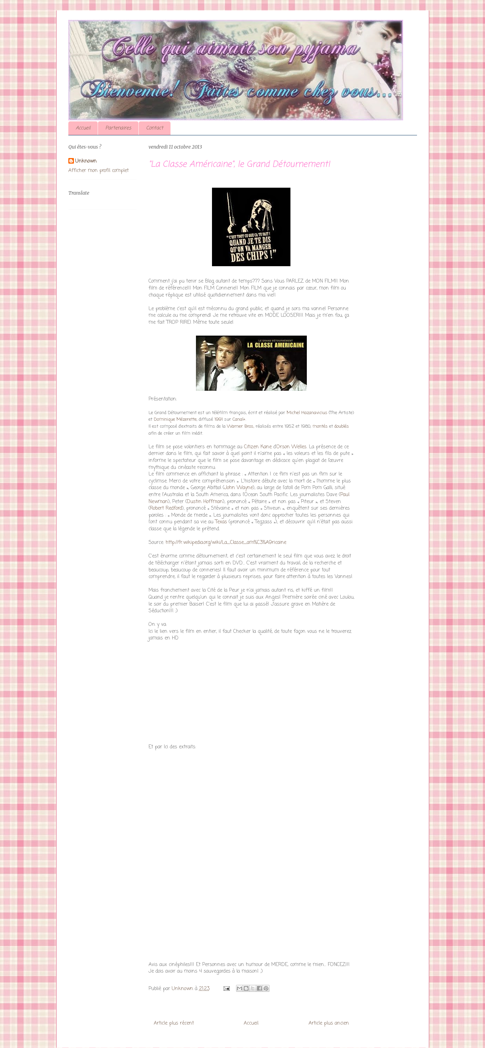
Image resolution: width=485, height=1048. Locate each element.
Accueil (83, 128)
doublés (341, 426)
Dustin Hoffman (205, 502)
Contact (154, 128)
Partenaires (118, 128)
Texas (221, 522)
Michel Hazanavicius (307, 413)
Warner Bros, (240, 426)
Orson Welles (291, 447)
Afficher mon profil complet (98, 170)
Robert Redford (166, 508)
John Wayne (238, 488)
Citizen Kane (258, 447)
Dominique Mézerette (175, 419)
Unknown (86, 161)
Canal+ (239, 419)
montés (320, 426)
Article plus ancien (329, 1023)
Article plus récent (174, 1023)
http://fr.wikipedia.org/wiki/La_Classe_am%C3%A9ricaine (225, 542)
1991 (218, 419)
